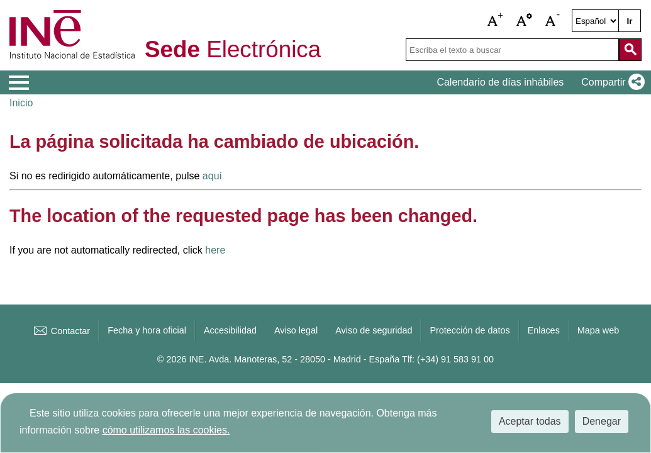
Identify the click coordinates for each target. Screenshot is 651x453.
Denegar (601, 421)
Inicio (21, 103)
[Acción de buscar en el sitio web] (630, 49)
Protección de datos (469, 330)
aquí (212, 176)
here (215, 250)
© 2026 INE (180, 359)
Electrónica (233, 50)
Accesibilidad (230, 330)
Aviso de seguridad (373, 330)
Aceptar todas (530, 421)
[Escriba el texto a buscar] (512, 49)
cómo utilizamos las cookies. (166, 430)
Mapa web (598, 330)
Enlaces (544, 330)
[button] (495, 21)
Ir (630, 21)
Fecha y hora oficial (147, 330)
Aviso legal (296, 330)
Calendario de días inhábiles (500, 82)
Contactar (61, 331)
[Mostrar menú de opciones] (19, 83)
